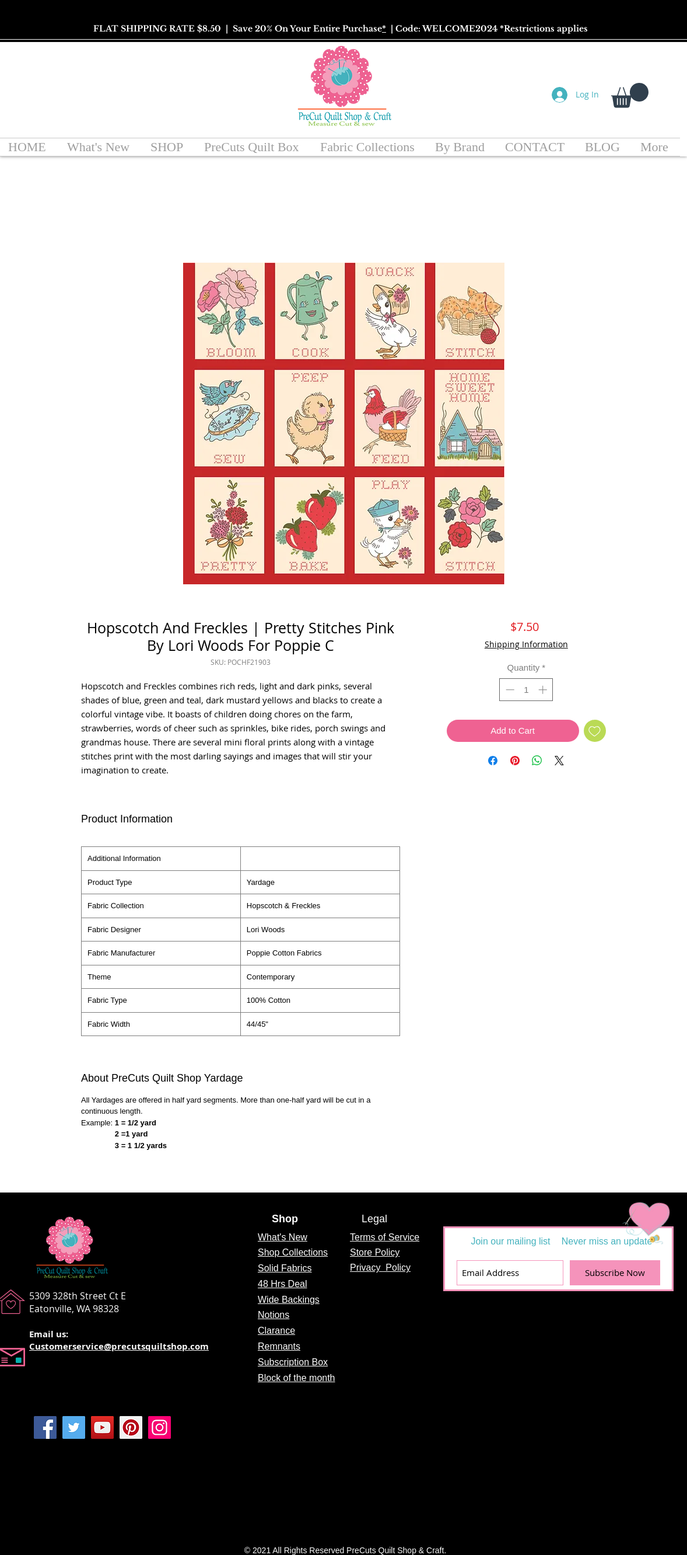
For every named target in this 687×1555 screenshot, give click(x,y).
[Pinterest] (131, 1427)
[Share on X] (559, 761)
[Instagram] (159, 1427)
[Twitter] (73, 1427)
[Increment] (544, 689)
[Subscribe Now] (615, 1272)
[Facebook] (45, 1427)
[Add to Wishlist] (595, 731)
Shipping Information (526, 644)
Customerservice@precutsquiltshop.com (119, 1346)
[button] (630, 95)
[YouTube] (102, 1427)
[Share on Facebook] (493, 761)
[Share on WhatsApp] (537, 761)
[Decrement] (509, 689)
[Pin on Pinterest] (515, 761)
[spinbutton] (526, 689)
